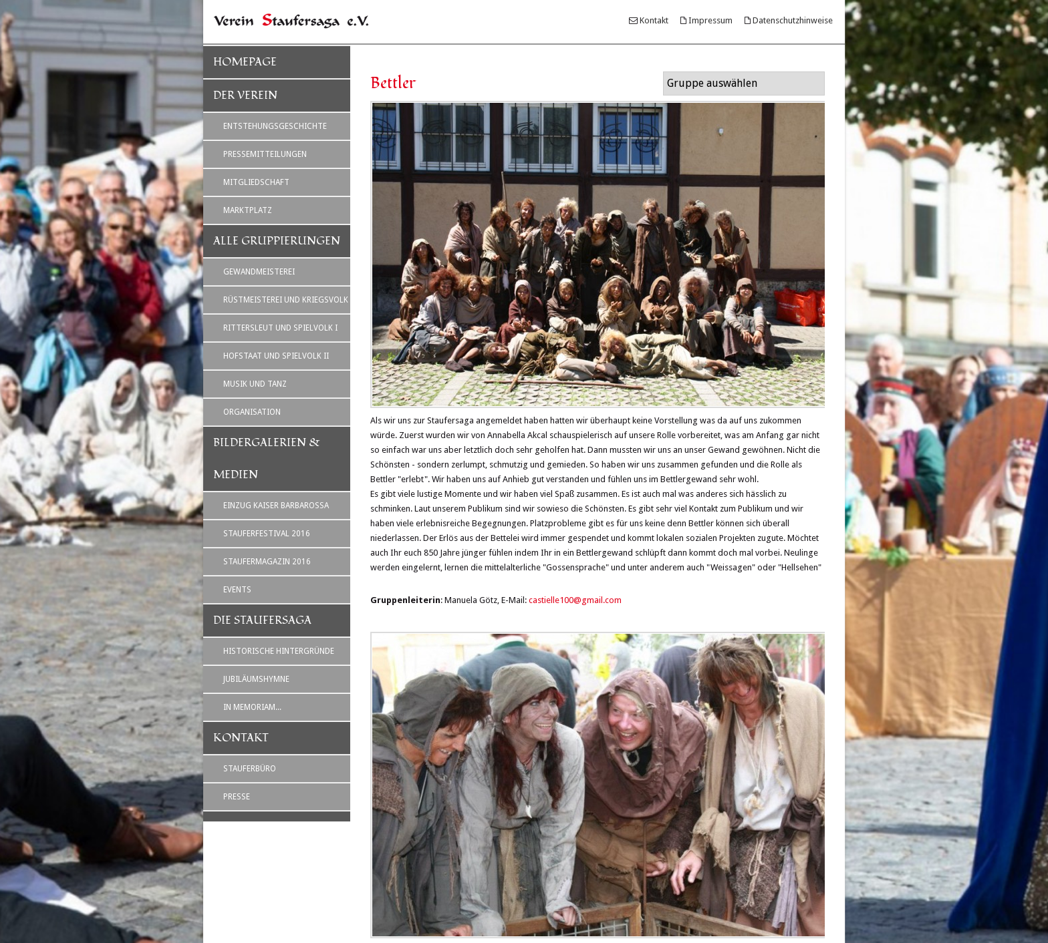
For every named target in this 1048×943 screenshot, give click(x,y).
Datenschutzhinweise (793, 20)
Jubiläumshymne (256, 679)
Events (237, 589)
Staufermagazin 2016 (267, 561)
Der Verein (245, 95)
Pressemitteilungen (265, 154)
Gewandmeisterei (259, 271)
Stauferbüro (249, 768)
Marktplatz (247, 210)
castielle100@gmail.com (575, 600)
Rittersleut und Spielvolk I (280, 328)
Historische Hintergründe (278, 651)
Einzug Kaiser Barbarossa (276, 505)
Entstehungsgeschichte (275, 126)
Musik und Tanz (255, 384)
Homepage (245, 62)
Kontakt (654, 20)
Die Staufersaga (262, 620)
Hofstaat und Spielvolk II (276, 356)
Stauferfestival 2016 (266, 533)
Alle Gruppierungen (276, 241)
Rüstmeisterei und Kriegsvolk (285, 300)
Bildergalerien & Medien (266, 458)
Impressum (710, 20)
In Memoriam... (252, 707)
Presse (236, 796)
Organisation (252, 412)
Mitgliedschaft (256, 182)
